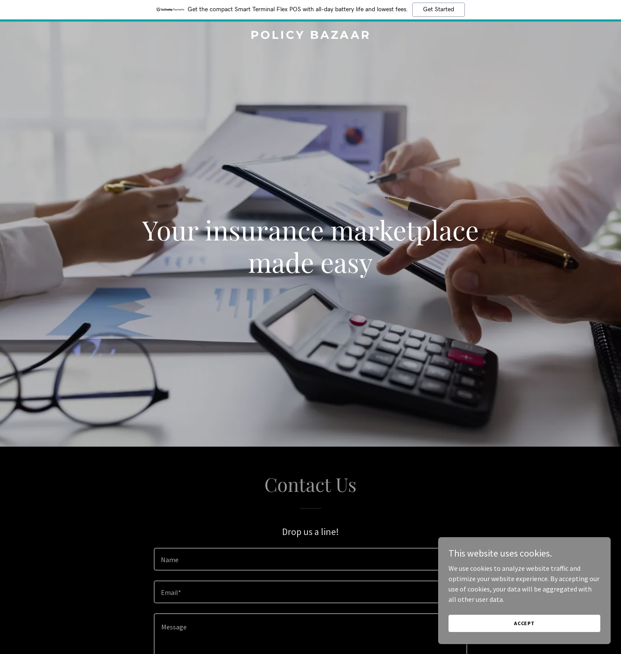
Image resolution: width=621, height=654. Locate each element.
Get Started (438, 9)
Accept (524, 623)
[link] (310, 36)
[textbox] (310, 559)
